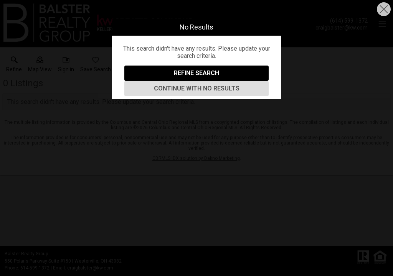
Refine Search (196, 73)
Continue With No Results (196, 88)
